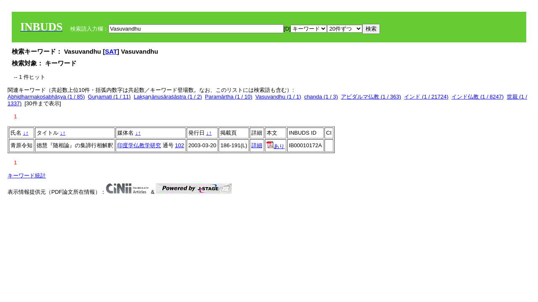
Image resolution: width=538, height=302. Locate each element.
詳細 (256, 145)
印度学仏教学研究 (139, 145)
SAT (111, 51)
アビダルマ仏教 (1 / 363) (371, 97)
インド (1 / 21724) (426, 97)
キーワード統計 (27, 175)
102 (179, 145)
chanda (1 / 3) (321, 97)
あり (275, 146)
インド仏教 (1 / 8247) (477, 97)
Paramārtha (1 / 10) (229, 97)
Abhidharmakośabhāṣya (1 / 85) (46, 97)
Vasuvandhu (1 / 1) (278, 97)
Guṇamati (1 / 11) (109, 97)
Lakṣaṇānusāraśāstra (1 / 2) (168, 97)
